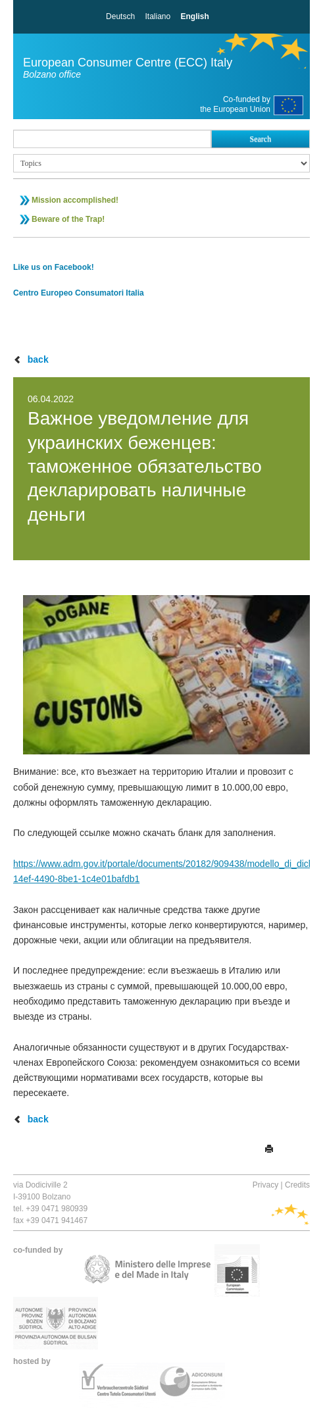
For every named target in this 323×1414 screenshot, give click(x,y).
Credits (297, 1185)
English (195, 16)
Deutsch (120, 16)
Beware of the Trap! (68, 219)
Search (260, 139)
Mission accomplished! (75, 200)
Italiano (157, 16)
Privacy (265, 1185)
